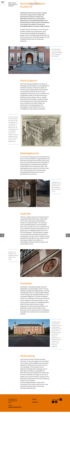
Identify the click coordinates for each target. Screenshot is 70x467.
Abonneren (35, 456)
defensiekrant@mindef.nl (15, 461)
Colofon (34, 453)
